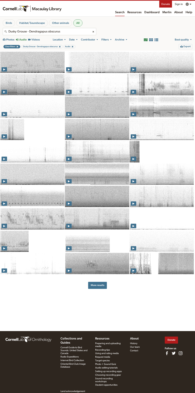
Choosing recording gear (108, 375)
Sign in (179, 4)
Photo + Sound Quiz (105, 364)
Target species (102, 360)
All (78, 23)
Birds (9, 23)
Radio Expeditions (69, 357)
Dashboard (152, 12)
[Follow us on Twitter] (174, 353)
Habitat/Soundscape (32, 23)
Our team (135, 347)
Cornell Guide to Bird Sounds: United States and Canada (73, 350)
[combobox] (49, 31)
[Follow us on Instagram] (181, 353)
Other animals (60, 23)
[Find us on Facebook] (167, 353)
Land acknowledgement (72, 391)
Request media (102, 357)
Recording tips (102, 350)
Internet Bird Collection (72, 360)
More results (97, 285)
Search (120, 12)
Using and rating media (107, 353)
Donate (165, 4)
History (133, 343)
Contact (134, 350)
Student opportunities (106, 385)
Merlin (166, 12)
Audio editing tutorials (106, 368)
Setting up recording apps (108, 371)
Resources (134, 12)
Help (189, 12)
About (178, 12)
